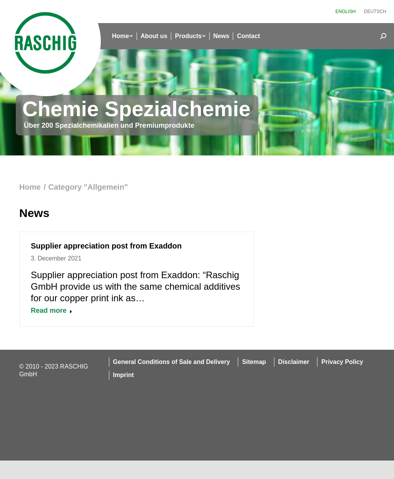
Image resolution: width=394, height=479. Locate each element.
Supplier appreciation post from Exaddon (106, 246)
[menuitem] (346, 11)
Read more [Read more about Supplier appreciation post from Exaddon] (51, 310)
